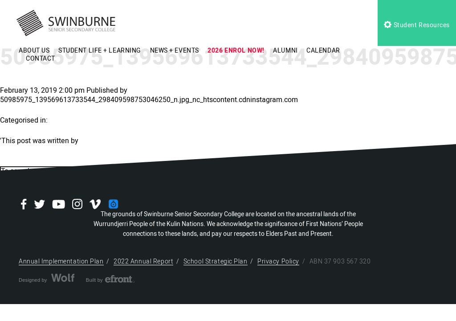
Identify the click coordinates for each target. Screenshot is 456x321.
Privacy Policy (278, 261)
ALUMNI (285, 50)
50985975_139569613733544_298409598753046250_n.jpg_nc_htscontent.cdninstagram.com (149, 100)
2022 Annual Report (143, 261)
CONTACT (40, 58)
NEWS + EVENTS (174, 50)
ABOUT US (34, 50)
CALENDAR (323, 50)
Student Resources (417, 25)
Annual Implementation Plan (61, 261)
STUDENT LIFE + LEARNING (99, 50)
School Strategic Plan (215, 261)
